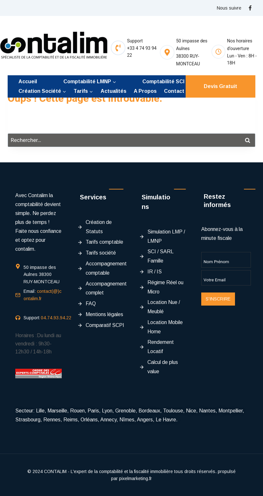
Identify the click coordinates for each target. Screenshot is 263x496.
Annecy (108, 419)
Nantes (207, 410)
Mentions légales (104, 314)
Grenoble (125, 410)
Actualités (113, 91)
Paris (93, 410)
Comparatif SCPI (105, 325)
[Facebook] (250, 8)
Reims (70, 419)
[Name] (226, 259)
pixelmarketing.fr (135, 478)
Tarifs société (101, 252)
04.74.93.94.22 (56, 317)
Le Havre (166, 419)
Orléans (89, 419)
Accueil (27, 81)
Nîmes (126, 419)
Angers (145, 419)
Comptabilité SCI (163, 81)
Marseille (57, 410)
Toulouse (173, 410)
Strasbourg (27, 419)
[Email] (226, 277)
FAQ (91, 303)
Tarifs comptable (104, 242)
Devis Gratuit (220, 86)
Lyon (107, 410)
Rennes (51, 419)
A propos (145, 91)
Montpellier (230, 410)
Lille (40, 410)
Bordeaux (149, 410)
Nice (191, 410)
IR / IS (154, 271)
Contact (174, 91)
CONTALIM (55, 471)
